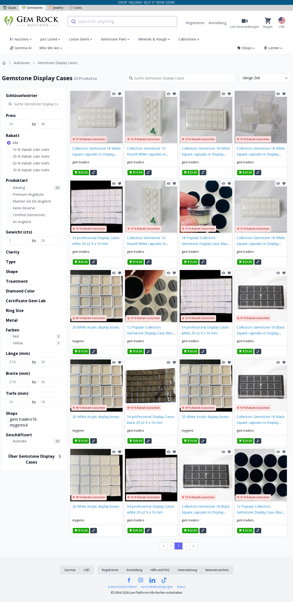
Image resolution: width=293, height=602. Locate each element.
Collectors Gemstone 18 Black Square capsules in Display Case (260, 333)
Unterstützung (187, 570)
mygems (78, 341)
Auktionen (22, 62)
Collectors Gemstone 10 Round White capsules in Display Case (146, 154)
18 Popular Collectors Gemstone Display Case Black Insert (205, 243)
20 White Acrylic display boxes (95, 327)
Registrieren (195, 22)
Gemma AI (20, 48)
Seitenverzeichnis (217, 570)
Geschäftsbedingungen (157, 587)
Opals (9, 8)
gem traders (80, 162)
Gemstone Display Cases (57, 62)
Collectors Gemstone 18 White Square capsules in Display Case (96, 154)
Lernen (273, 48)
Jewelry (56, 8)
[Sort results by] (265, 78)
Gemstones (32, 8)
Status (181, 587)
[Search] (181, 78)
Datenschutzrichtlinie (122, 587)
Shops (246, 48)
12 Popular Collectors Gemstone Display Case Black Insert (150, 333)
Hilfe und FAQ (159, 570)
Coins (75, 8)
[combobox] (122, 21)
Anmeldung (217, 22)
